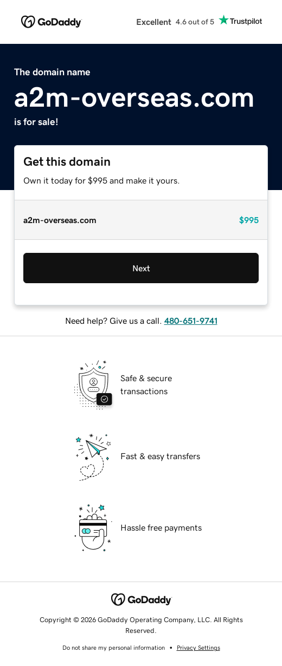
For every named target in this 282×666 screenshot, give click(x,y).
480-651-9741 (190, 320)
